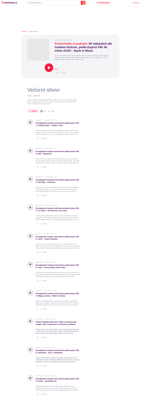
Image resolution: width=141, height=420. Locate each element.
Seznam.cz (136, 3)
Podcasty (24, 31)
